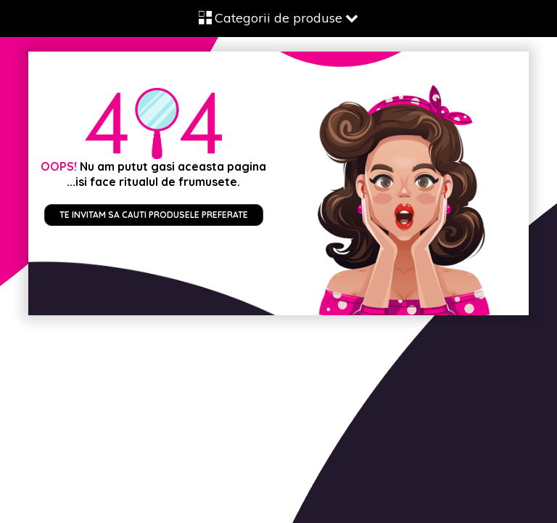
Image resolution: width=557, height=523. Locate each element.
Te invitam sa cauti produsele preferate (153, 214)
